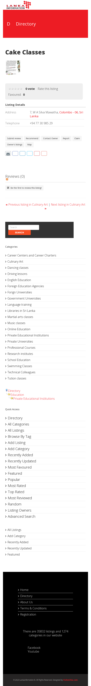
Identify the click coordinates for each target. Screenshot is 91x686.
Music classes (16, 323)
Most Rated (17, 485)
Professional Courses (21, 348)
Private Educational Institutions (28, 335)
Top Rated (16, 491)
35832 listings (46, 631)
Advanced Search (21, 516)
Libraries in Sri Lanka (21, 311)
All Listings (16, 430)
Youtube (30, 651)
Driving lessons (17, 274)
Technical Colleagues (21, 372)
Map (29, 144)
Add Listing (16, 442)
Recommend (32, 138)
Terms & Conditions (33, 608)
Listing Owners (19, 510)
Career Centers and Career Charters (31, 255)
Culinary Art (15, 261)
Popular (14, 479)
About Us (26, 602)
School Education (18, 360)
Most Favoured (20, 467)
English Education (19, 280)
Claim (77, 138)
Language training (19, 305)
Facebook (31, 648)
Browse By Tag (19, 436)
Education (17, 395)
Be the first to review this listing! (24, 187)
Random (14, 504)
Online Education (18, 329)
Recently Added (20, 454)
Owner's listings (14, 144)
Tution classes (16, 378)
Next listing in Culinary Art (65, 206)
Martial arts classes (20, 317)
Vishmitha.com (70, 680)
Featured (15, 473)
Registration (28, 614)
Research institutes (20, 354)
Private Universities (20, 341)
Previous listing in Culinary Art (27, 204)
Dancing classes (17, 268)
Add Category (18, 448)
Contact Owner (50, 138)
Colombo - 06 (68, 112)
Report (66, 138)
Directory (14, 391)
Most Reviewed (20, 497)
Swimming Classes (19, 366)
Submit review (14, 138)
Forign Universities (19, 292)
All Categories (18, 424)
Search (19, 232)
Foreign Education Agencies (25, 286)
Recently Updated (22, 460)
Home (24, 590)
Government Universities (24, 298)
